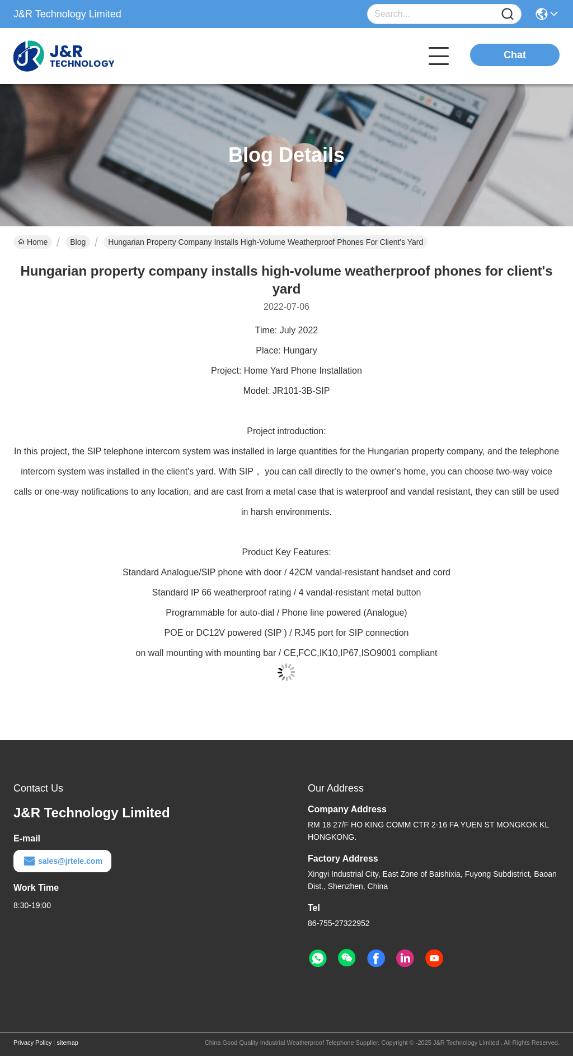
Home (33, 242)
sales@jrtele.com (62, 861)
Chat (515, 55)
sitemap (67, 1042)
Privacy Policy (32, 1042)
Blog (78, 242)
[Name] (507, 14)
